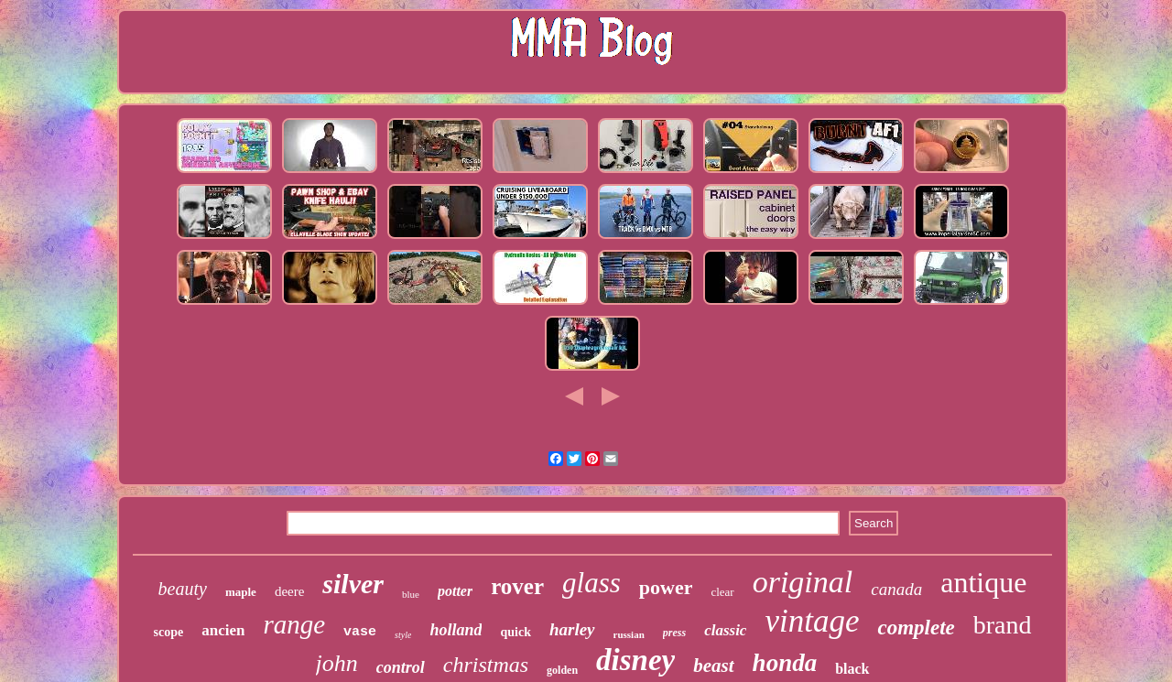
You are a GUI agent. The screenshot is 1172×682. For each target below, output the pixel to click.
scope (169, 632)
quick (515, 632)
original (803, 582)
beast (713, 666)
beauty (182, 589)
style (403, 635)
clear (722, 592)
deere (289, 591)
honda (785, 663)
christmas (485, 665)
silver (353, 583)
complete (915, 627)
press (674, 632)
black (852, 669)
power (666, 587)
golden (562, 670)
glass (591, 583)
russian (629, 634)
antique (983, 582)
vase (359, 632)
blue (410, 594)
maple (240, 592)
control (400, 667)
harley (572, 629)
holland (455, 630)
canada (896, 589)
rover (517, 586)
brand (1002, 625)
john (337, 663)
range (294, 624)
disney (635, 660)
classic (725, 630)
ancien (222, 630)
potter (455, 591)
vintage (812, 621)
